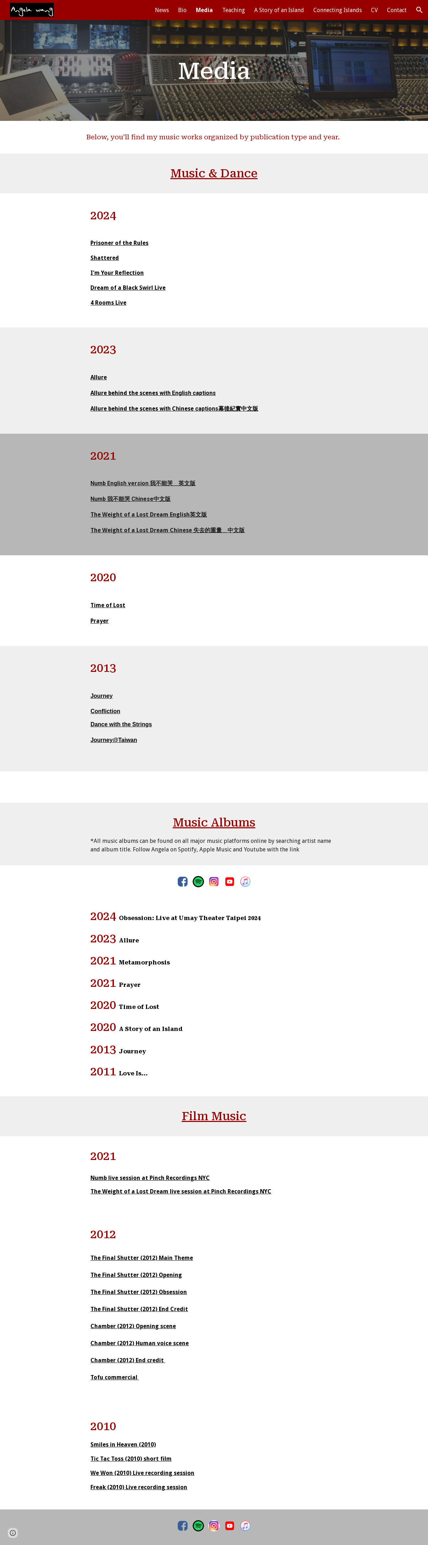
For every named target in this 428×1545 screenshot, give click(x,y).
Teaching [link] (233, 10)
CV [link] (374, 10)
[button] (419, 9)
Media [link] (204, 10)
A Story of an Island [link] (279, 10)
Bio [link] (182, 10)
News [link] (162, 10)
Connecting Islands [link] (337, 10)
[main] (214, 70)
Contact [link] (397, 10)
